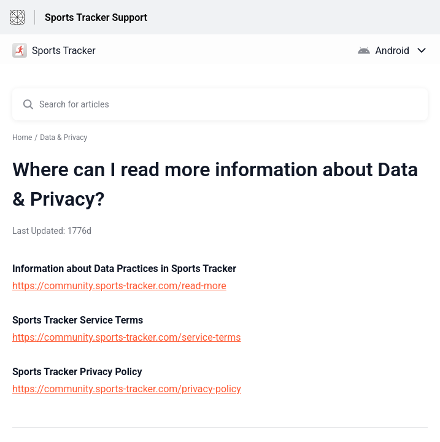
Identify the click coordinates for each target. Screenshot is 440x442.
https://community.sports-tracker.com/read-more (119, 286)
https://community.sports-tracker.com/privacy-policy (126, 389)
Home (22, 137)
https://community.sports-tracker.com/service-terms (126, 337)
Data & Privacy (63, 137)
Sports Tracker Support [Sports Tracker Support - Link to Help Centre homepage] (96, 17)
